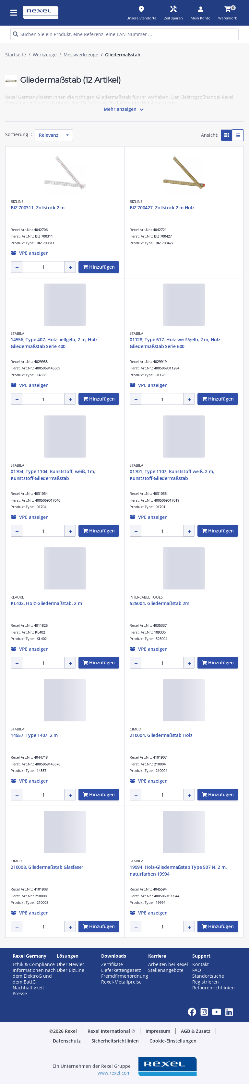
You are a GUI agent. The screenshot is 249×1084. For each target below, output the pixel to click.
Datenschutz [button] (67, 1041)
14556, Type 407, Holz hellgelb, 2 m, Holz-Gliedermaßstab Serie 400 (55, 342)
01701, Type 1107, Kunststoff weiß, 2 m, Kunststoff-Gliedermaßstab (172, 474)
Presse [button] (20, 994)
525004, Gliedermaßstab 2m (159, 603)
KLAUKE (17, 597)
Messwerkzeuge (81, 55)
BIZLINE (17, 201)
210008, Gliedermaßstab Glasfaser (47, 867)
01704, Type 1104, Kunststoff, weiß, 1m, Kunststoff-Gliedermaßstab (53, 474)
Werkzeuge (45, 55)
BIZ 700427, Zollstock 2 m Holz (162, 207)
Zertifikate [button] (112, 964)
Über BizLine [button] (70, 970)
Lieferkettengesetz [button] (121, 970)
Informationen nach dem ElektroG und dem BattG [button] (34, 976)
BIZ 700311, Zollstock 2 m (38, 207)
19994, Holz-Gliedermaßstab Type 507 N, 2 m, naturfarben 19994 (178, 870)
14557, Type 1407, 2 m (34, 735)
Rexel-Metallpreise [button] (121, 982)
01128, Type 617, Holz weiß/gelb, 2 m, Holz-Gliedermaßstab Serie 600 (176, 342)
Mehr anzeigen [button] (125, 109)
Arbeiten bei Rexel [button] (168, 964)
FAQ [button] (196, 970)
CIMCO (135, 729)
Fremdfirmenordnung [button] (124, 976)
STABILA (17, 333)
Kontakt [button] (200, 964)
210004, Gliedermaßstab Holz (161, 735)
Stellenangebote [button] (166, 970)
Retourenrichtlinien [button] (213, 988)
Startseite (15, 55)
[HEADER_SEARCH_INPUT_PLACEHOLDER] (124, 34)
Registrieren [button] (205, 982)
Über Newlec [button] (71, 964)
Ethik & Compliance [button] (34, 964)
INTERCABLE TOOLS (146, 597)
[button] (30, 253)
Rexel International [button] (111, 1031)
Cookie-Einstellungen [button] (172, 1041)
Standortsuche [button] (208, 976)
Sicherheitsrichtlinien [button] (115, 1041)
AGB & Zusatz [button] (195, 1031)
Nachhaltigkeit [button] (28, 988)
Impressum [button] (158, 1031)
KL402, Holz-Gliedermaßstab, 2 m (46, 603)
